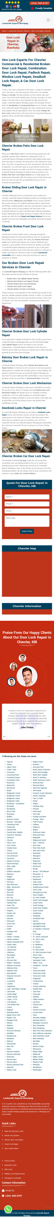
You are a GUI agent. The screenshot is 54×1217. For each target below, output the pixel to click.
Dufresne (10, 874)
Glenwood (10, 921)
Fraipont (10, 910)
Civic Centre (11, 845)
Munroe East (11, 1059)
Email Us (9, 1190)
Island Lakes (11, 944)
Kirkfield (10, 978)
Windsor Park (38, 1062)
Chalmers (10, 837)
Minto (9, 1049)
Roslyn (35, 869)
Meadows (10, 1038)
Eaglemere (11, 879)
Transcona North (39, 971)
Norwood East (38, 783)
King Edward (11, 973)
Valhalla (36, 997)
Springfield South (39, 926)
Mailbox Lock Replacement (15, 1174)
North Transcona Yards (41, 780)
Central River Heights (15, 832)
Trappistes (37, 978)
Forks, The (10, 905)
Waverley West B (39, 1020)
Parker (35, 801)
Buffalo (9, 817)
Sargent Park (37, 884)
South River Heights (40, 908)
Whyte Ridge (37, 1051)
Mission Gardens (13, 1051)
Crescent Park (12, 853)
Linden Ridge (12, 994)
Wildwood (36, 1054)
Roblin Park (37, 863)
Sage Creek (37, 882)
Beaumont (10, 783)
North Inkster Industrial (41, 770)
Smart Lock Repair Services (31, 216)
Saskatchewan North (40, 887)
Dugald (9, 877)
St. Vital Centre (38, 950)
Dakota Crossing (13, 861)
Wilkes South (38, 1057)
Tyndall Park (37, 989)
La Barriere (11, 981)
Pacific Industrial (39, 796)
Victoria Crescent (39, 1010)
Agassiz (10, 762)
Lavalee (10, 984)
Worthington (37, 1070)
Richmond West (39, 835)
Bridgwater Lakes (13, 798)
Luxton (9, 1007)
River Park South (39, 848)
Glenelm (10, 918)
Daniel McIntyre (13, 863)
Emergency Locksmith (13, 1178)
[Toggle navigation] (48, 20)
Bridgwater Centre (13, 793)
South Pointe (37, 903)
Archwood (10, 772)
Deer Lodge (11, 866)
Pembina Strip (38, 806)
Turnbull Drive (38, 981)
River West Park (39, 850)
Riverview (36, 858)
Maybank (10, 1028)
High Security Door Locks (14, 1131)
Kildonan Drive (12, 968)
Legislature (11, 986)
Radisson (36, 827)
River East (36, 845)
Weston (35, 1044)
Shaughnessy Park (40, 892)
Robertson (36, 861)
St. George (37, 934)
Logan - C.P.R (12, 999)
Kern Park (10, 957)
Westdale (36, 1041)
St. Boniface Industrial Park (41, 930)
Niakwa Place (38, 762)
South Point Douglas (40, 900)
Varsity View (37, 1004)
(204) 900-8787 (40, 3)
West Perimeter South (41, 1036)
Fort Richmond (12, 908)
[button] (22, 657)
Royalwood (37, 879)
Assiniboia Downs (13, 777)
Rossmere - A (38, 874)
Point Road (37, 811)
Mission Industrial (13, 1054)
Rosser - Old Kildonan (41, 871)
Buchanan (10, 814)
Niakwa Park (11, 1070)
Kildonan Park (12, 971)
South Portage (38, 905)
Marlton (10, 1023)
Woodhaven (37, 1067)
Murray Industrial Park (15, 1065)
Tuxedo (35, 984)
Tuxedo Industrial (39, 986)
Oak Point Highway (40, 788)
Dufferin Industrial (13, 871)
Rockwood (37, 866)
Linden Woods (12, 997)
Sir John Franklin (39, 897)
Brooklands (11, 809)
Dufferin (10, 869)
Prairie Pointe (38, 822)
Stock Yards (37, 955)
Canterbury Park (13, 824)
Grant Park (11, 924)
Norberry (36, 764)
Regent (35, 830)
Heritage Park (12, 931)
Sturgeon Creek (38, 957)
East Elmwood (12, 884)
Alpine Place (11, 767)
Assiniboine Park (13, 780)
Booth (9, 790)
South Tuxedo (38, 910)
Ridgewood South (39, 840)
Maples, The (11, 1018)
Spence (35, 921)
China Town (11, 843)
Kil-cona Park (12, 960)
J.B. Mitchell (11, 947)
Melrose (10, 1041)
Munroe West (12, 1062)
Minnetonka (11, 1044)
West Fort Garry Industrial (42, 1031)
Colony (9, 850)
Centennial (11, 827)
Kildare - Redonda (13, 963)
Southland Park (38, 918)
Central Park (11, 830)
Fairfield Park (12, 903)
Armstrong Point (13, 775)
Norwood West (38, 785)
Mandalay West (12, 1012)
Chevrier (10, 840)
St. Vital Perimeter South (42, 952)
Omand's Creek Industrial (42, 793)
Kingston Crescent (14, 976)
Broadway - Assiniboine (15, 803)
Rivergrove (37, 856)
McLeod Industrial (13, 1031)
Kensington (11, 955)
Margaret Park (12, 1020)
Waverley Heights (39, 1018)
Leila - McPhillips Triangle (16, 989)
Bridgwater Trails (13, 801)
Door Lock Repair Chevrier (41, 31)
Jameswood (11, 950)
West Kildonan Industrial (42, 1033)
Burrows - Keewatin (14, 822)
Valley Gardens (38, 999)
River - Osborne (38, 843)
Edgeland (10, 890)
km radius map (27, 573)
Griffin (9, 929)
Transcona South (39, 973)
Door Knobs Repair (11, 1148)
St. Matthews (38, 944)
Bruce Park (11, 811)
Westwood (37, 1049)
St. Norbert (37, 947)
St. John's (36, 942)
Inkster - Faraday (13, 937)
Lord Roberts (11, 1002)
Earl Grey (10, 882)
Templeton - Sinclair (40, 965)
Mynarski (10, 1067)
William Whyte (38, 1059)
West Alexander (38, 1025)
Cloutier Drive (12, 848)
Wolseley (36, 1065)
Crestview (10, 858)
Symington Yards (39, 960)
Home (4, 31)
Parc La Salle (38, 798)
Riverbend (36, 853)
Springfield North (39, 924)
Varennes (36, 1002)
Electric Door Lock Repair (14, 1140)
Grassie (10, 926)
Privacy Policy (10, 1161)
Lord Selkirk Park (13, 1004)
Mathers (10, 1025)
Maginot (10, 1010)
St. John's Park (38, 939)
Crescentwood (12, 856)
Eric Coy (10, 897)
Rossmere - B (38, 877)
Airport (9, 764)
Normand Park (38, 767)
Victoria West (38, 1012)
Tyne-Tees (36, 991)
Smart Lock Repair (11, 1144)
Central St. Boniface (14, 835)
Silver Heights (38, 895)
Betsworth (10, 785)
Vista (35, 1015)
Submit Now (27, 531)
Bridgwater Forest (13, 796)
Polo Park (36, 814)
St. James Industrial (40, 937)
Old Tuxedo (37, 790)
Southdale (36, 916)
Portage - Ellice (38, 819)
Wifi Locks (8, 1169)
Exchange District (13, 900)
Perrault (36, 809)
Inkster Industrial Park (15, 942)
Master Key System (12, 1135)
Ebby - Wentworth (13, 887)
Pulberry (36, 824)
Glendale (10, 916)
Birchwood (11, 788)
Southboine (37, 913)
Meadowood (11, 1036)
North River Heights (40, 775)
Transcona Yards (39, 976)
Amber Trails (11, 770)
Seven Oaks (37, 890)
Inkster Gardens (13, 939)
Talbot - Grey (37, 963)
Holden (9, 934)
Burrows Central (13, 819)
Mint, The (10, 1046)
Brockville (10, 806)
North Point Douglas (40, 772)
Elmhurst (10, 895)
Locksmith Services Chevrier (18, 31)
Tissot (35, 968)
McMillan (10, 1033)
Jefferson (10, 952)
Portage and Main (39, 817)
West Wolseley (38, 1038)
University (36, 994)
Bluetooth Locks (11, 1165)
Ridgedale (36, 837)
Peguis (35, 803)
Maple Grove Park (13, 1015)
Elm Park (10, 892)
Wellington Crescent (40, 1023)
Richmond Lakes (39, 832)
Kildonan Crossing (13, 965)
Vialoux (35, 1007)
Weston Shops (38, 1046)
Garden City (11, 913)
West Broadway (38, 1028)
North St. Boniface (39, 777)
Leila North (11, 991)
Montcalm (10, 1057)
